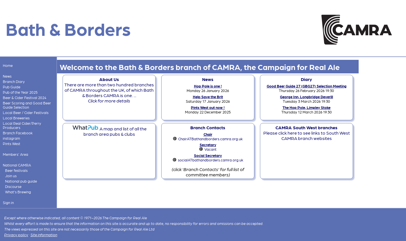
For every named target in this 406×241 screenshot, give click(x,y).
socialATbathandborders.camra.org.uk (210, 160)
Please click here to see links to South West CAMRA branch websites (306, 133)
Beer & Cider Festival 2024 (24, 97)
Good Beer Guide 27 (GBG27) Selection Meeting (307, 86)
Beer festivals (16, 170)
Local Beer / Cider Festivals (25, 112)
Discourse (13, 186)
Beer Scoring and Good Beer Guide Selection (27, 105)
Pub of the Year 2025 (20, 92)
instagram (11, 138)
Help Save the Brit (208, 97)
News (7, 76)
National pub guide (21, 181)
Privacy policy (16, 235)
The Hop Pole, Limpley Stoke (306, 107)
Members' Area (15, 154)
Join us (11, 176)
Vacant (210, 149)
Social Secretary (208, 155)
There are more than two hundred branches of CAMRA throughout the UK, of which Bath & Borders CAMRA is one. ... (109, 89)
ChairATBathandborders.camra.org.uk (210, 139)
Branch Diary (14, 81)
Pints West (11, 143)
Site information (43, 235)
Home (8, 65)
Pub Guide (11, 87)
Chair (208, 134)
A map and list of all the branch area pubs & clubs (109, 131)
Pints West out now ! (208, 107)
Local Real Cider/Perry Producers (22, 125)
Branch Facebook (18, 133)
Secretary (208, 145)
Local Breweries (16, 118)
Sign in (8, 202)
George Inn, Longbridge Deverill (306, 97)
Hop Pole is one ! (208, 86)
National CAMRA (17, 165)
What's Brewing (18, 192)
